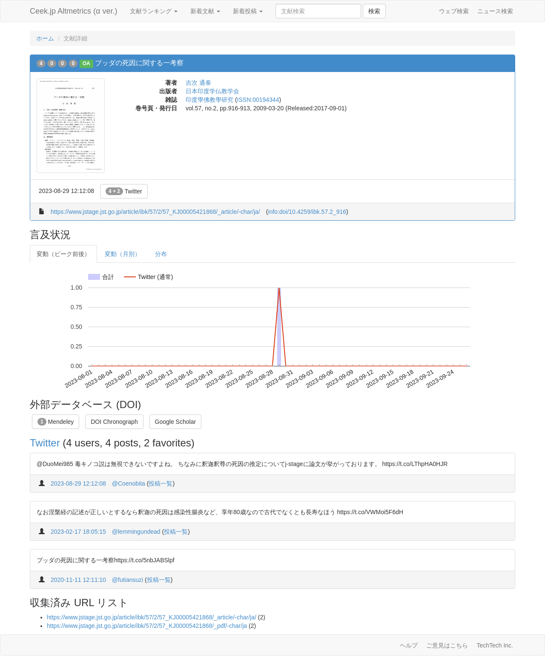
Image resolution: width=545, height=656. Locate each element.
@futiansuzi (127, 579)
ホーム (45, 38)
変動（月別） (123, 253)
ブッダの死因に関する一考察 (139, 62)
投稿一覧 (160, 483)
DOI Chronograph (114, 421)
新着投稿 (248, 11)
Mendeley (55, 422)
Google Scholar (175, 421)
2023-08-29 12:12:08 (78, 483)
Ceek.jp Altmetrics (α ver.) (73, 11)
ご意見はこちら (447, 645)
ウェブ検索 (454, 11)
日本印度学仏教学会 (212, 91)
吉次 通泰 (198, 82)
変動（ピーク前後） (63, 253)
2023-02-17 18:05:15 (78, 531)
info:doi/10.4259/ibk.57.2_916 (307, 211)
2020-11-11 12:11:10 (78, 579)
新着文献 (205, 11)
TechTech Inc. (494, 645)
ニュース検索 (495, 11)
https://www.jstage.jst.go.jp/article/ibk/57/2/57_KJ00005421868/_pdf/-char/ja (147, 625)
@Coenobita (128, 483)
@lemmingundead (136, 531)
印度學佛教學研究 (209, 99)
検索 (374, 11)
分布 (161, 253)
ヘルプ (409, 645)
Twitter (124, 191)
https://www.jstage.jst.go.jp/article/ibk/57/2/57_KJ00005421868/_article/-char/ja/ (155, 211)
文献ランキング (154, 11)
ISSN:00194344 (258, 99)
